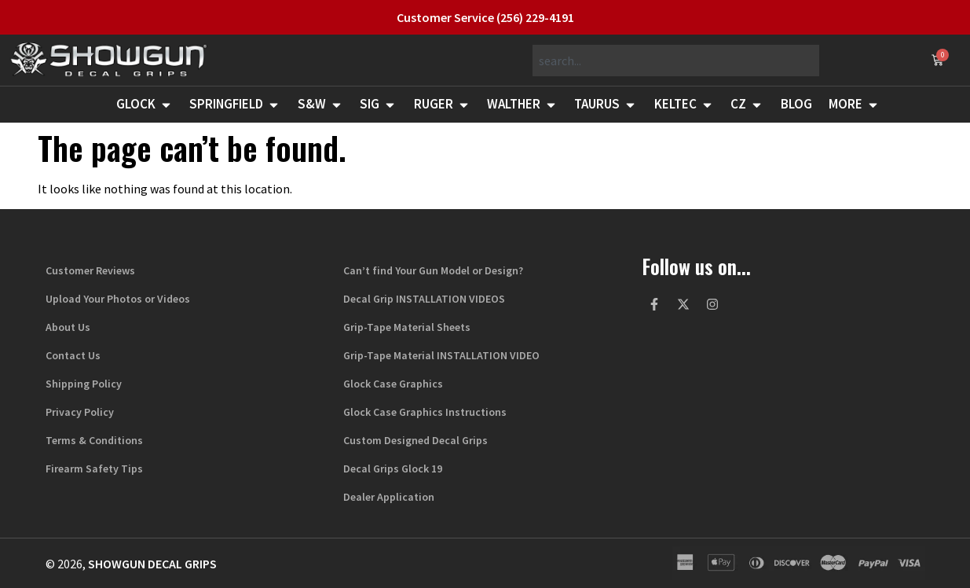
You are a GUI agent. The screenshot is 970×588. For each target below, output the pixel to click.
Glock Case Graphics (393, 384)
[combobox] (676, 60)
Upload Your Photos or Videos (118, 299)
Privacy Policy (80, 412)
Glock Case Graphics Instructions (425, 412)
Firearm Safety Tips (94, 468)
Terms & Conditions (94, 440)
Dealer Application (388, 497)
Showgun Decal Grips (152, 563)
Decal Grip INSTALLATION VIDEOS (424, 299)
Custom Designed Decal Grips (415, 440)
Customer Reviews (90, 270)
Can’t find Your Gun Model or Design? (433, 270)
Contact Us (73, 355)
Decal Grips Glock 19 (392, 468)
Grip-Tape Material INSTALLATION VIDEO (441, 355)
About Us (68, 327)
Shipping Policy (84, 384)
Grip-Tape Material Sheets (406, 327)
